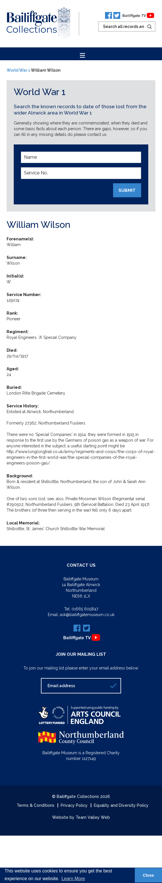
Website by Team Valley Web (81, 817)
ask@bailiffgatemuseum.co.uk (87, 614)
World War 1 (18, 70)
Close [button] (148, 875)
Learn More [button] (73, 878)
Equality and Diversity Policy (121, 805)
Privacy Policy (74, 805)
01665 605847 (85, 609)
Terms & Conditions (35, 805)
